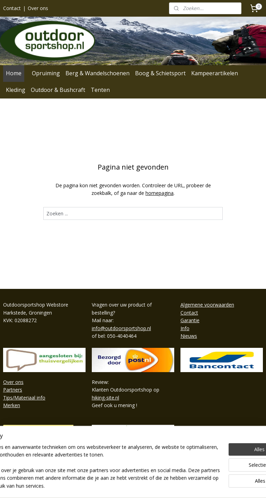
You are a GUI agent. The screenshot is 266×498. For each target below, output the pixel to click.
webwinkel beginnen (152, 485)
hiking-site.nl (105, 397)
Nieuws (188, 336)
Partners (12, 389)
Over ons (38, 8)
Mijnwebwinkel (213, 485)
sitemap (111, 485)
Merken (11, 405)
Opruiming (46, 73)
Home (13, 73)
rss (125, 485)
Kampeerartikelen (214, 73)
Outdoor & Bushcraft (58, 90)
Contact (12, 8)
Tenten (100, 90)
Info (184, 328)
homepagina (159, 193)
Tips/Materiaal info (24, 397)
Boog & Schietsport (160, 73)
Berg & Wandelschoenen (97, 73)
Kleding (15, 90)
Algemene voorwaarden (207, 304)
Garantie (190, 320)
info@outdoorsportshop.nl (121, 328)
